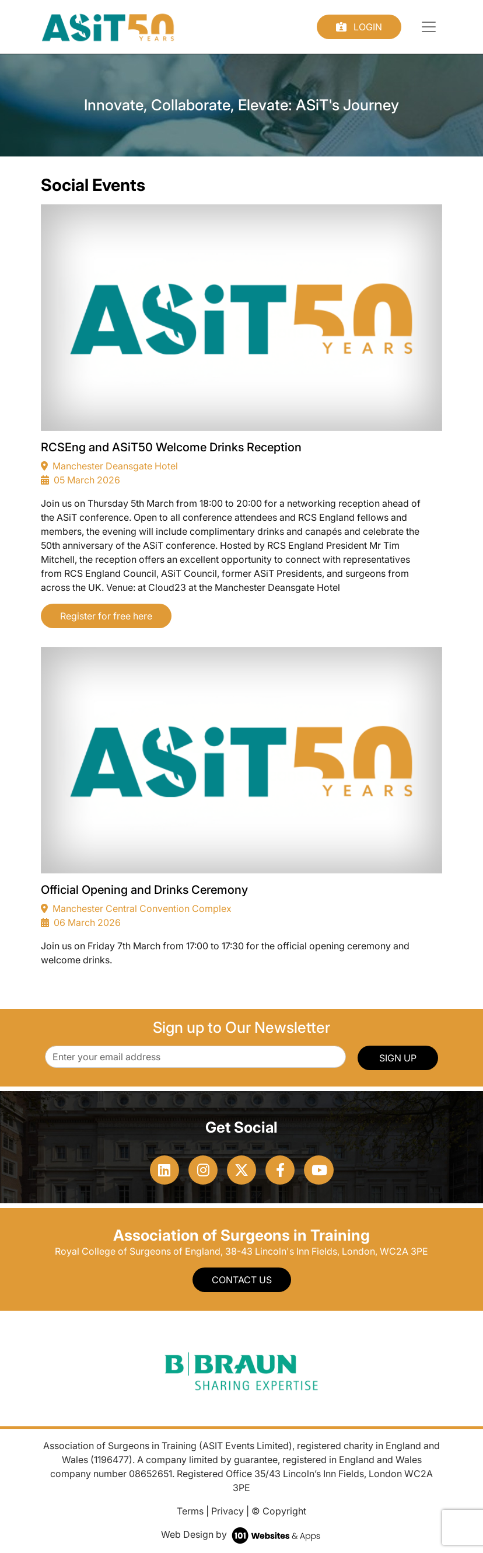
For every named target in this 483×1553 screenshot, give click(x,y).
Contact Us (242, 1280)
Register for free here (106, 616)
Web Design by (242, 1534)
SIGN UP (397, 1058)
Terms (190, 1511)
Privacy (227, 1511)
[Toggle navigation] (428, 26)
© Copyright (278, 1511)
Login (359, 27)
